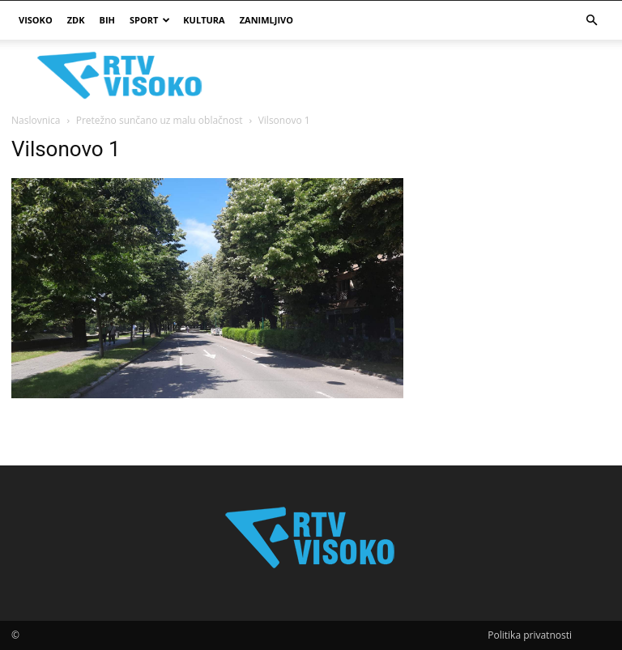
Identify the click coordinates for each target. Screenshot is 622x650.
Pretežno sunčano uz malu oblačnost (159, 120)
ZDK (76, 20)
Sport (150, 20)
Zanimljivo (266, 20)
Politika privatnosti (530, 635)
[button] (591, 20)
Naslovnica (35, 120)
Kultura (203, 20)
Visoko (36, 20)
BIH (107, 20)
